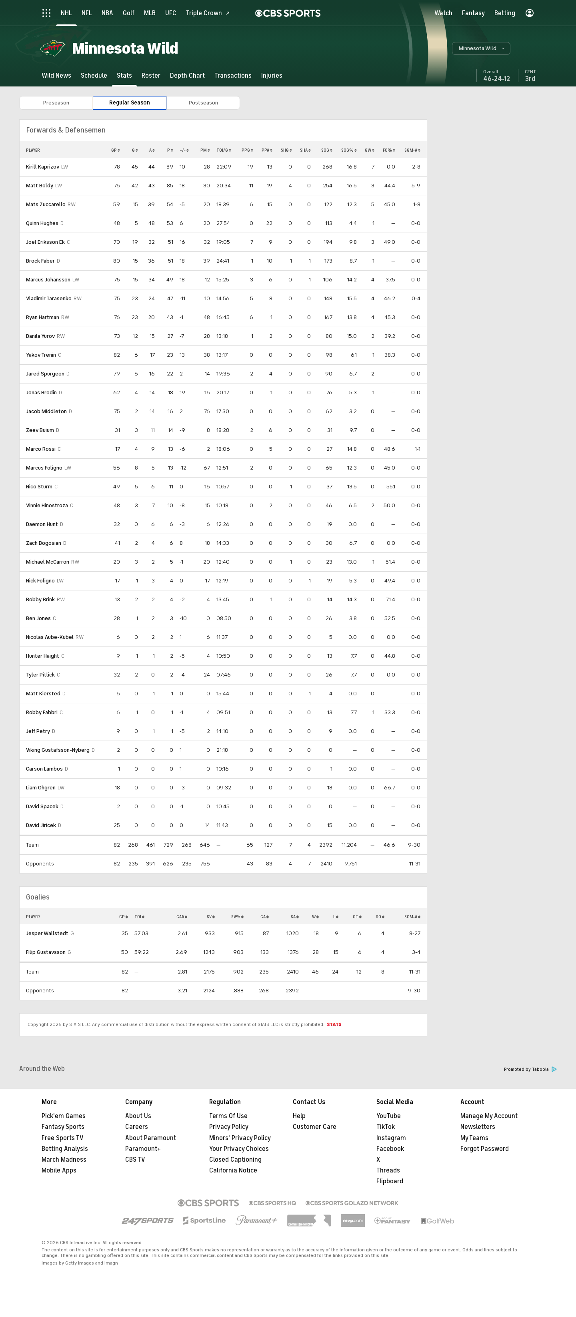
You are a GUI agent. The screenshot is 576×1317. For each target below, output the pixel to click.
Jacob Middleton (46, 411)
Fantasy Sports (63, 1127)
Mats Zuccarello (46, 204)
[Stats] (124, 75)
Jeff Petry (38, 731)
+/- (184, 150)
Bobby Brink (40, 599)
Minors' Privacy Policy (240, 1138)
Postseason (203, 102)
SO (380, 916)
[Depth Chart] (187, 75)
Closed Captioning (235, 1160)
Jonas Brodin (41, 392)
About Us (138, 1116)
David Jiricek (41, 825)
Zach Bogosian (43, 543)
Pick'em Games (64, 1116)
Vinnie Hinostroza (47, 505)
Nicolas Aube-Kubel (50, 637)
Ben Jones (38, 618)
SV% (237, 916)
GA (264, 916)
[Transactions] (233, 75)
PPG (247, 150)
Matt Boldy (39, 185)
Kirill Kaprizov (42, 166)
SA (295, 916)
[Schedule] (94, 75)
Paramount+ (143, 1149)
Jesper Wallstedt (47, 933)
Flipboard (389, 1181)
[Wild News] (56, 75)
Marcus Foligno (44, 467)
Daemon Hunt (42, 524)
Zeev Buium (40, 430)
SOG (326, 150)
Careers (136, 1127)
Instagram (391, 1138)
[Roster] (151, 75)
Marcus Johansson (48, 279)
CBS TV (135, 1160)
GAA (181, 916)
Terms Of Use (228, 1116)
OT (357, 916)
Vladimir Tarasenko (49, 298)
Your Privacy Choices (239, 1149)
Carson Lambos (44, 768)
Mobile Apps (59, 1170)
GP (115, 150)
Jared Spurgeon (45, 373)
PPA (267, 150)
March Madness (64, 1160)
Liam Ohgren (41, 787)
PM (205, 150)
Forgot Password (484, 1149)
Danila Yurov (40, 336)
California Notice (233, 1170)
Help (299, 1116)
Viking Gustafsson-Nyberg (58, 750)
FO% (389, 150)
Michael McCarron (47, 561)
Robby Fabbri (42, 712)
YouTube (388, 1116)
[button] (481, 48)
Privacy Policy (228, 1127)
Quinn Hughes (42, 223)
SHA (305, 150)
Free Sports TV (63, 1138)
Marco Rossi (41, 449)
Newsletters (477, 1127)
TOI (139, 916)
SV (211, 916)
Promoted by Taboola (530, 1069)
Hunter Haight (42, 655)
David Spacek (42, 806)
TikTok (385, 1127)
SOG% (349, 150)
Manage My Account (489, 1116)
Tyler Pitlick (40, 674)
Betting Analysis (65, 1149)
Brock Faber (40, 260)
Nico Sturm (39, 486)
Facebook (390, 1149)
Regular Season (129, 102)
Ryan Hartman (42, 317)
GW (369, 150)
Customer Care (314, 1127)
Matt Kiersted (43, 693)
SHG (286, 150)
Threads (388, 1170)
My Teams (474, 1138)
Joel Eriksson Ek (45, 242)
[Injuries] (271, 75)
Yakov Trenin (41, 354)
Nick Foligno (40, 580)
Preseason (56, 102)
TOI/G (223, 150)
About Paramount (150, 1138)
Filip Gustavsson (46, 952)
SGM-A (412, 150)
